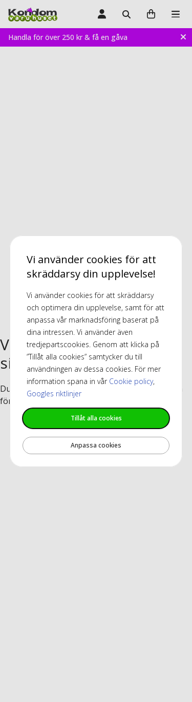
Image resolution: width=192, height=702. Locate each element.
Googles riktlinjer (54, 393)
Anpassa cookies (96, 445)
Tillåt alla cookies (96, 418)
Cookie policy (131, 381)
